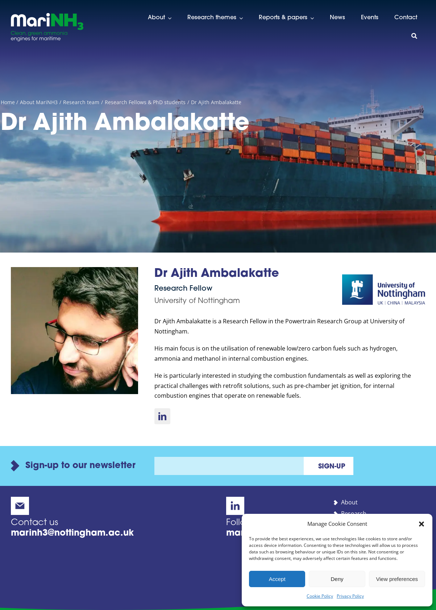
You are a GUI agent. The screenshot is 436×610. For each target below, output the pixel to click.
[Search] (414, 36)
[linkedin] (162, 416)
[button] (421, 524)
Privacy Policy (350, 596)
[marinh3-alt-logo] (47, 16)
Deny (337, 579)
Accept (277, 579)
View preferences (397, 579)
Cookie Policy (320, 596)
